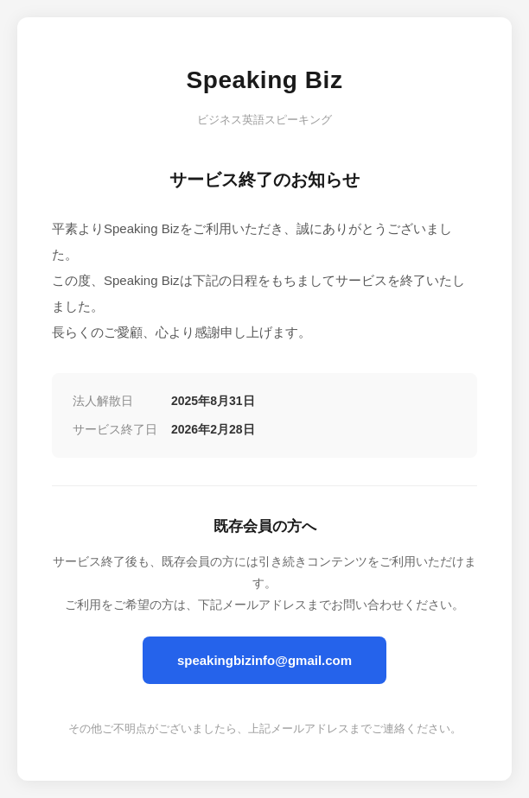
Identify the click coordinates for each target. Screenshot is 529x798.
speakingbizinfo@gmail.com (264, 660)
